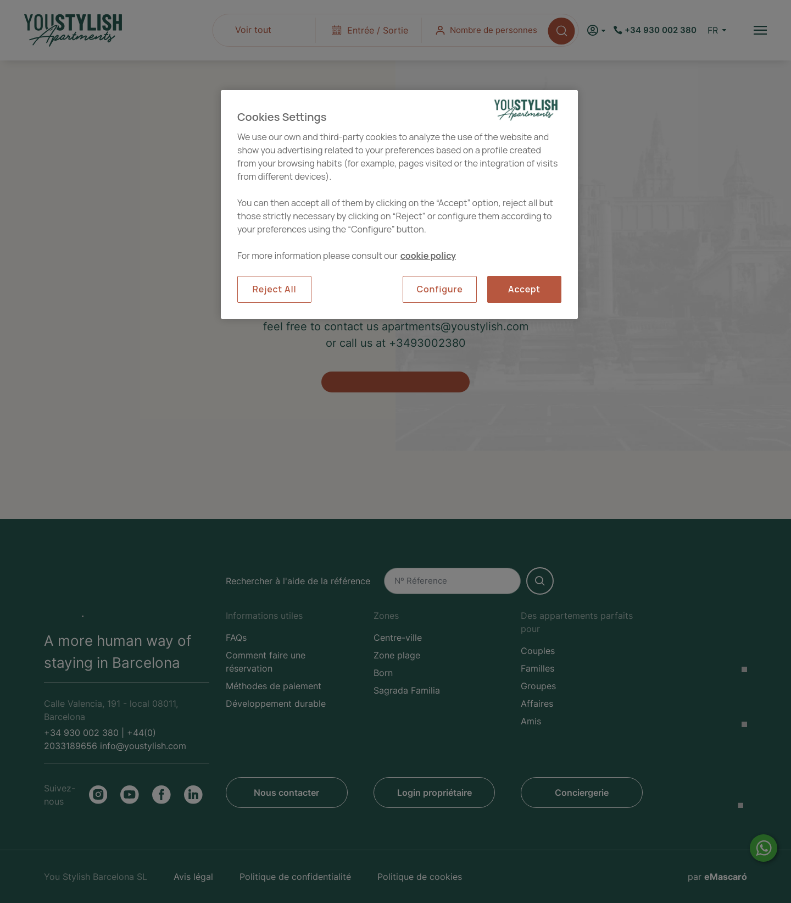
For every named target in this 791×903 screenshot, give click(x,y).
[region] (399, 204)
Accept (524, 289)
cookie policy (428, 256)
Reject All (275, 289)
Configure (439, 289)
